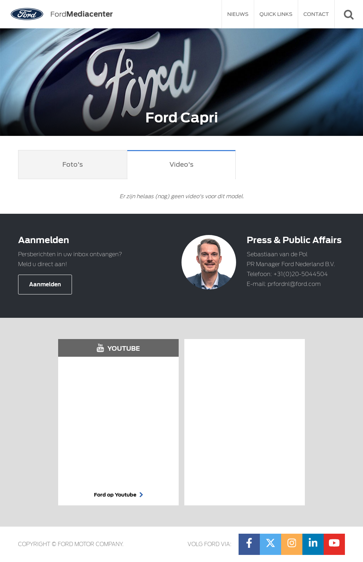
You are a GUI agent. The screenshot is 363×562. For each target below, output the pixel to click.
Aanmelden (45, 284)
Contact (316, 14)
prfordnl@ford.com (294, 284)
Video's (181, 164)
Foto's (72, 164)
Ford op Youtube (118, 495)
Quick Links (275, 14)
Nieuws (237, 14)
